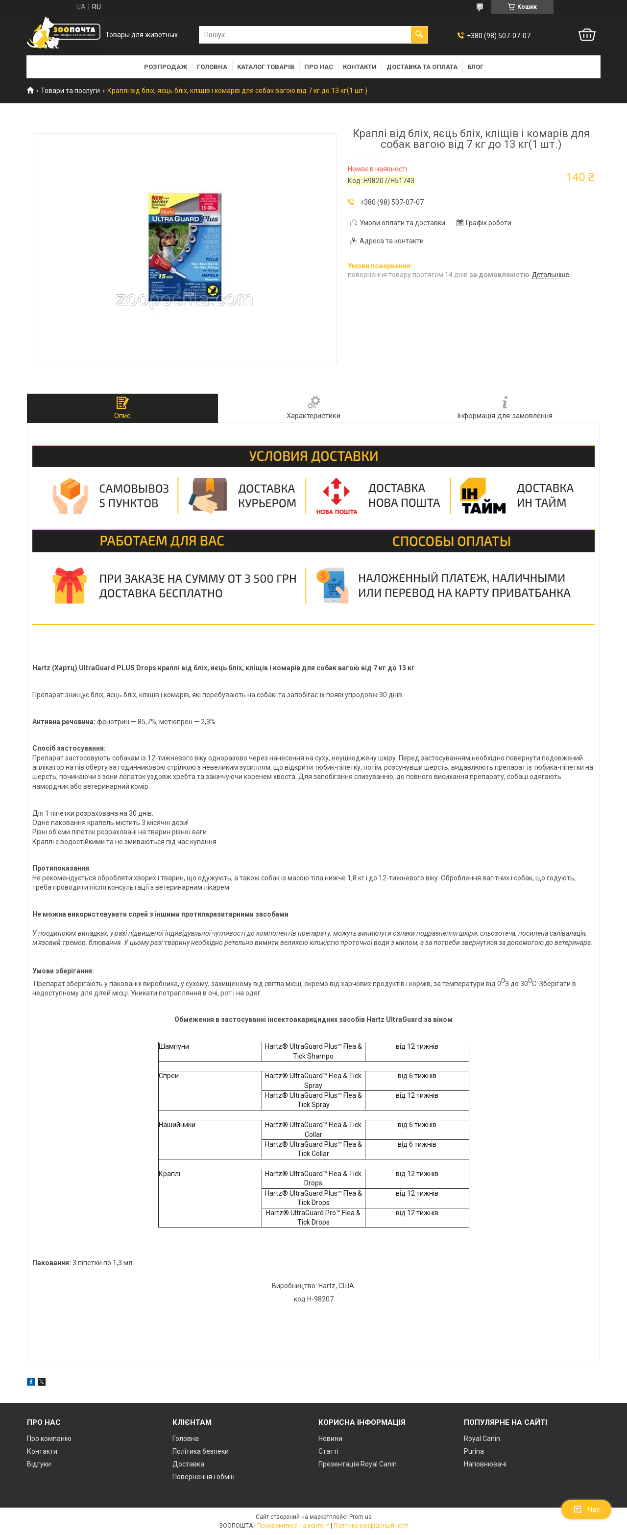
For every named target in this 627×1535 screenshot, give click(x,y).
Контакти (360, 67)
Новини (330, 1438)
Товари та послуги (70, 90)
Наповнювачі (485, 1464)
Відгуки (39, 1464)
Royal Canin (482, 1438)
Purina (474, 1451)
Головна (212, 67)
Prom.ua (360, 1516)
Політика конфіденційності (371, 1525)
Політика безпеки (200, 1451)
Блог (475, 67)
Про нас (318, 67)
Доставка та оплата (422, 67)
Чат (586, 1509)
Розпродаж (165, 67)
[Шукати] (419, 34)
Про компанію (49, 1438)
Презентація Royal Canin (357, 1464)
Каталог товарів (265, 67)
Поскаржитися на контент (293, 1525)
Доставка (188, 1464)
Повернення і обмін (203, 1477)
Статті (328, 1451)
